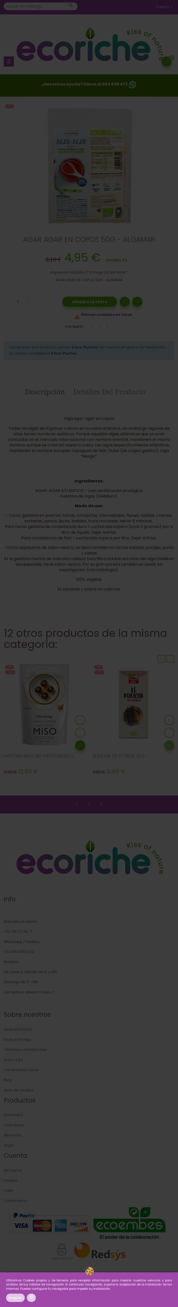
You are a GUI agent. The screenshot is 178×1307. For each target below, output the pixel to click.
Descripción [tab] (45, 391)
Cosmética (14, 1125)
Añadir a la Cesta (89, 301)
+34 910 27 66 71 (18, 931)
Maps (46, 992)
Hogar (9, 1145)
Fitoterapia (13, 1114)
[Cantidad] (17, 302)
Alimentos (12, 1135)
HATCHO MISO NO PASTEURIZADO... (40, 756)
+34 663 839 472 (19, 951)
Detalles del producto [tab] (109, 391)
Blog (7, 1080)
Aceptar (15, 1298)
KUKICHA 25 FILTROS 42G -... (122, 756)
